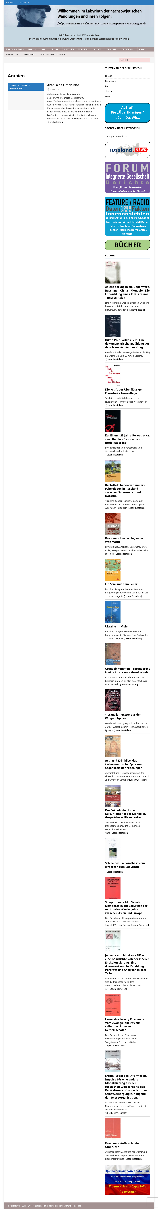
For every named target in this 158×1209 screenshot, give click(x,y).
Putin (107, 86)
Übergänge (127, 49)
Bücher (54, 49)
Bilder (97, 49)
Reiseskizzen (12, 54)
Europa (108, 75)
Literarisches (29, 54)
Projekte (111, 49)
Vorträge (69, 49)
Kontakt (10, 3)
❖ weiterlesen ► (55, 121)
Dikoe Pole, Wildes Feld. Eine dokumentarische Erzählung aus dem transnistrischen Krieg (127, 343)
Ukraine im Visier (117, 626)
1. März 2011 (55, 89)
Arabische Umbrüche (63, 85)
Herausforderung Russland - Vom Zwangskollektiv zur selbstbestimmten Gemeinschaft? (124, 1024)
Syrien (108, 96)
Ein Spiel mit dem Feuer (121, 584)
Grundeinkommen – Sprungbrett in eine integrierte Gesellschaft (127, 670)
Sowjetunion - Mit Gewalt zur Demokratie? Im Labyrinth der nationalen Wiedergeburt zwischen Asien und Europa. (126, 907)
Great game (111, 80)
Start (31, 49)
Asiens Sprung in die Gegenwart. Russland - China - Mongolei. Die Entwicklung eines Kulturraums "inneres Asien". (127, 292)
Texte (42, 49)
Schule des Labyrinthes (51, 54)
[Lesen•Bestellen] (137, 309)
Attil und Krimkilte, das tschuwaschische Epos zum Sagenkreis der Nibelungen (124, 764)
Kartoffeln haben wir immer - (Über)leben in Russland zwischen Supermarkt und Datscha (125, 490)
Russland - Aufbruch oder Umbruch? (122, 1145)
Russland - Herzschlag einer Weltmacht (124, 539)
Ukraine (108, 91)
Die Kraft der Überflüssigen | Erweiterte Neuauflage (125, 391)
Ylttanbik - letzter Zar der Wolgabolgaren (123, 716)
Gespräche (83, 49)
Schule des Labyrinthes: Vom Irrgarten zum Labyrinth (125, 864)
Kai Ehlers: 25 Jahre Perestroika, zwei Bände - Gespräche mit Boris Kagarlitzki (127, 439)
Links (142, 49)
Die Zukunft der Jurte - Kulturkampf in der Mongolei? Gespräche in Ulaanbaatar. (125, 813)
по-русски (24, 3)
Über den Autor (14, 49)
